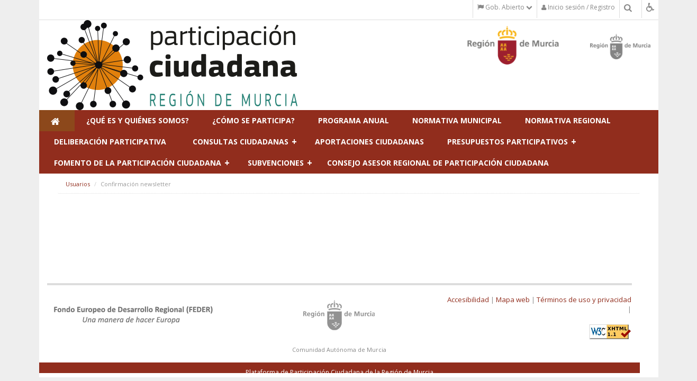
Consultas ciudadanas (240, 142)
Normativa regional (568, 120)
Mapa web (513, 299)
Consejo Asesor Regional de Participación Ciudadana (438, 163)
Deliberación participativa (110, 142)
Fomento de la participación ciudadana (137, 163)
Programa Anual (353, 120)
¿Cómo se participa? (253, 120)
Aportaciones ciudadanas (369, 142)
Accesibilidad (468, 299)
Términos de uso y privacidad (584, 299)
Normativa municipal (457, 120)
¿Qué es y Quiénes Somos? (137, 120)
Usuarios (78, 184)
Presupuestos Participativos (507, 142)
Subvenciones (276, 163)
